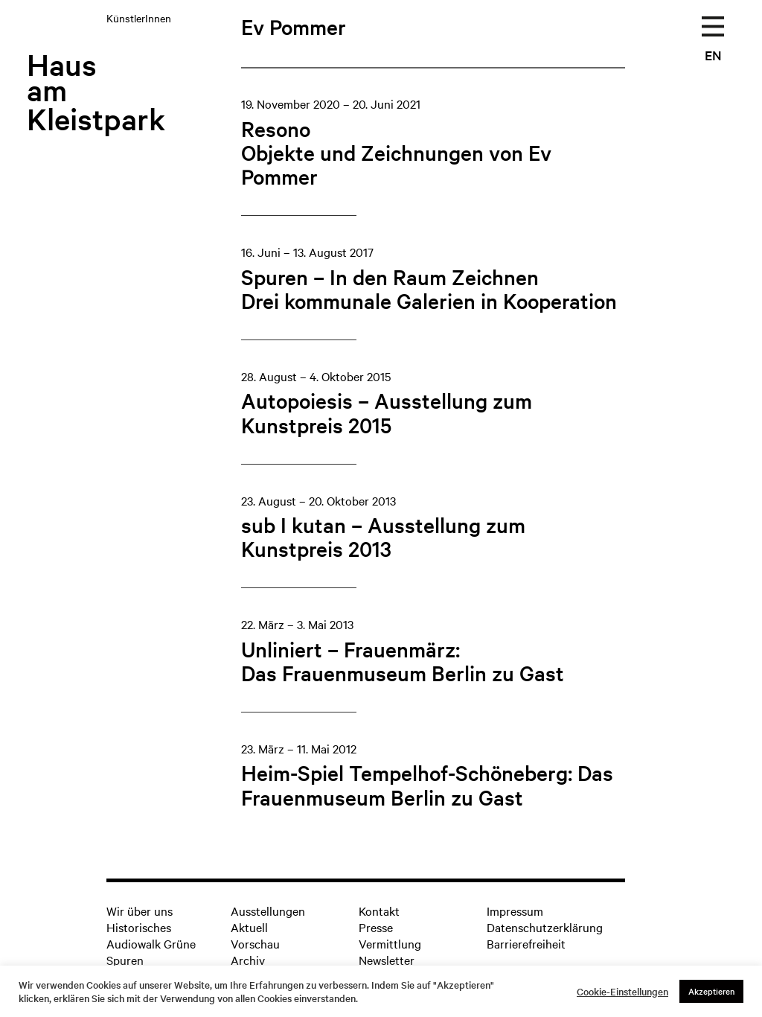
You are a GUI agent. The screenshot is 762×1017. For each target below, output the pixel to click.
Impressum (515, 910)
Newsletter (386, 959)
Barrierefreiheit (526, 943)
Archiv (248, 959)
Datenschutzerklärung (545, 927)
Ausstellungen (268, 910)
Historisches (138, 927)
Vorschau (255, 943)
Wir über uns (139, 910)
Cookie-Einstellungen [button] (622, 991)
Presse (376, 927)
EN (713, 54)
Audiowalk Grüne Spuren (151, 951)
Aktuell (249, 927)
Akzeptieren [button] (711, 991)
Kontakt (379, 910)
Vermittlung (390, 943)
